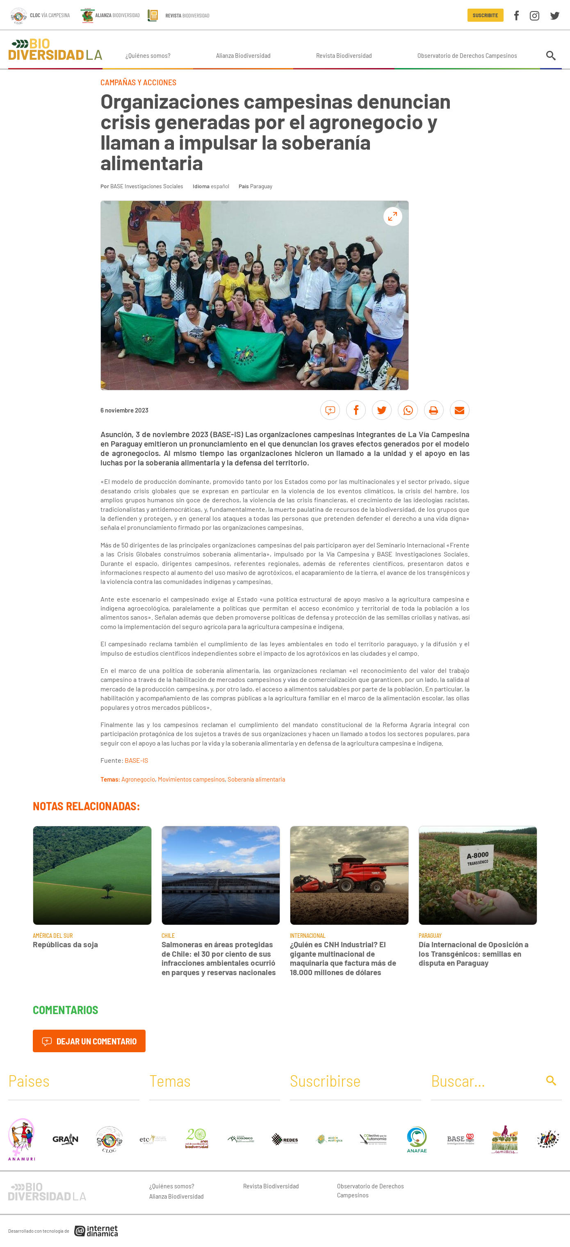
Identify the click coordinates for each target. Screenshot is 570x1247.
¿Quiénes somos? (148, 55)
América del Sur (53, 935)
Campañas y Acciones (138, 82)
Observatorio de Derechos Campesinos (467, 55)
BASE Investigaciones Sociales (146, 185)
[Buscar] (483, 1080)
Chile (168, 935)
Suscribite (485, 15)
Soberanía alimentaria (256, 779)
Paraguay (261, 185)
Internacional (308, 935)
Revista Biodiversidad (344, 55)
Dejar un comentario (89, 1041)
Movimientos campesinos (191, 779)
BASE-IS (136, 760)
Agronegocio (138, 779)
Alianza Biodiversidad (243, 55)
